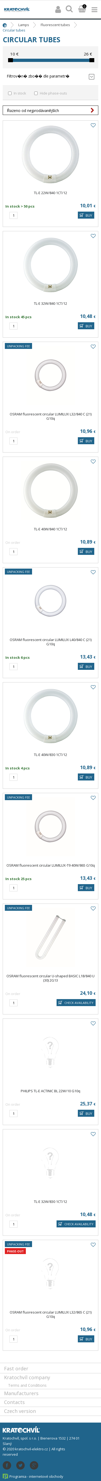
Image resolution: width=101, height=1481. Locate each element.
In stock (20, 93)
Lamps (23, 24)
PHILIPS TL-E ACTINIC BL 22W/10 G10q (50, 1090)
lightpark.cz (17, 9)
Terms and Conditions (27, 1385)
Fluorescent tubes (55, 24)
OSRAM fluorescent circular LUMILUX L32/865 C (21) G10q (51, 1314)
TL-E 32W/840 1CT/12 (50, 303)
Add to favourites (93, 125)
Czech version (20, 1411)
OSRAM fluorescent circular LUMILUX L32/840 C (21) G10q (51, 416)
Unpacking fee (18, 346)
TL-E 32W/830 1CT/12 (50, 1201)
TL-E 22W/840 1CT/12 (50, 192)
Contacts (14, 1402)
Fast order (16, 1368)
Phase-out (15, 1251)
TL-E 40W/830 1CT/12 (50, 754)
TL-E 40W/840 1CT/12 (50, 529)
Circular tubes (14, 30)
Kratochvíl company (27, 1377)
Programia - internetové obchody (36, 1476)
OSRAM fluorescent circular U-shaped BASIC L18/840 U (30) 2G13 (50, 978)
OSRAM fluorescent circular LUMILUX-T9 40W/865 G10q (50, 865)
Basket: (82, 9)
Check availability (78, 1003)
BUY (89, 215)
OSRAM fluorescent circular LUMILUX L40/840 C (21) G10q (51, 641)
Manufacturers (21, 1393)
